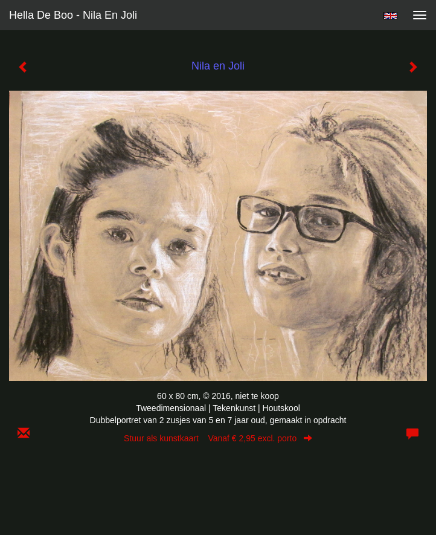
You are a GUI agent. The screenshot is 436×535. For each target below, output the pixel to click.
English (390, 15)
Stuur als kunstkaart (218, 438)
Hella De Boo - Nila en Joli (73, 15)
